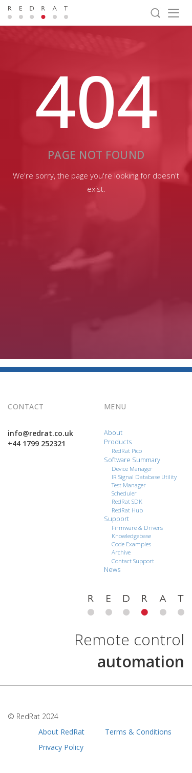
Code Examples (131, 544)
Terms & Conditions (138, 732)
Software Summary (132, 459)
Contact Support (133, 561)
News (112, 569)
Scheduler (124, 493)
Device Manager (132, 468)
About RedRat (61, 732)
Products (118, 442)
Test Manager (129, 485)
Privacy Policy (60, 747)
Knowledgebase (131, 536)
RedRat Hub (127, 510)
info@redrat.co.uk (40, 433)
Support (116, 518)
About (113, 432)
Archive (121, 552)
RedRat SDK (127, 501)
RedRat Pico (127, 450)
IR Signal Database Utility (144, 477)
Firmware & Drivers (137, 527)
